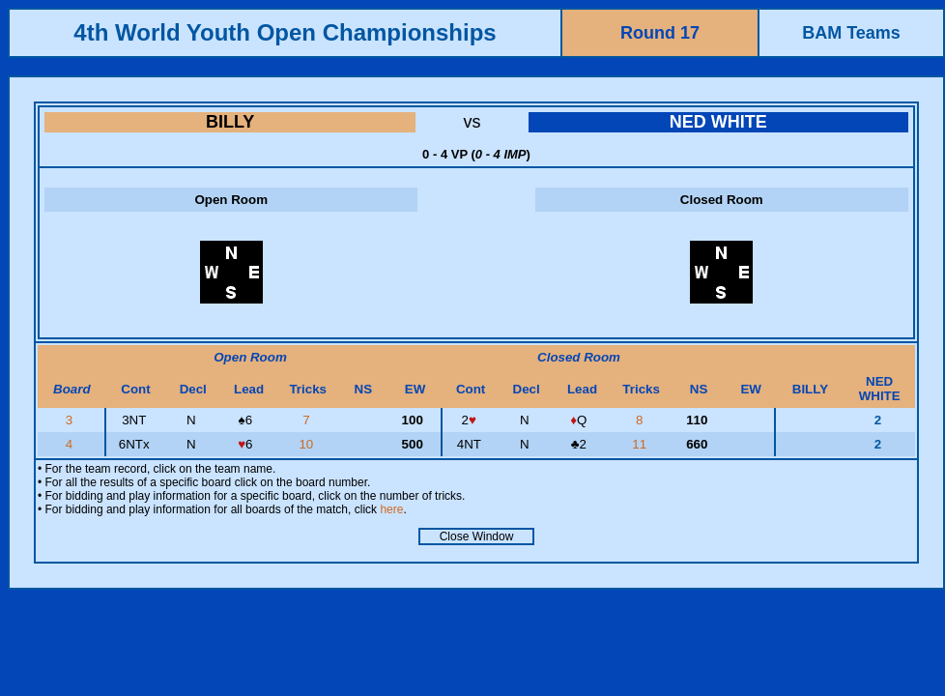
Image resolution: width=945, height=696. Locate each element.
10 (308, 444)
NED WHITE (718, 121)
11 (641, 444)
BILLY (230, 121)
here (391, 509)
